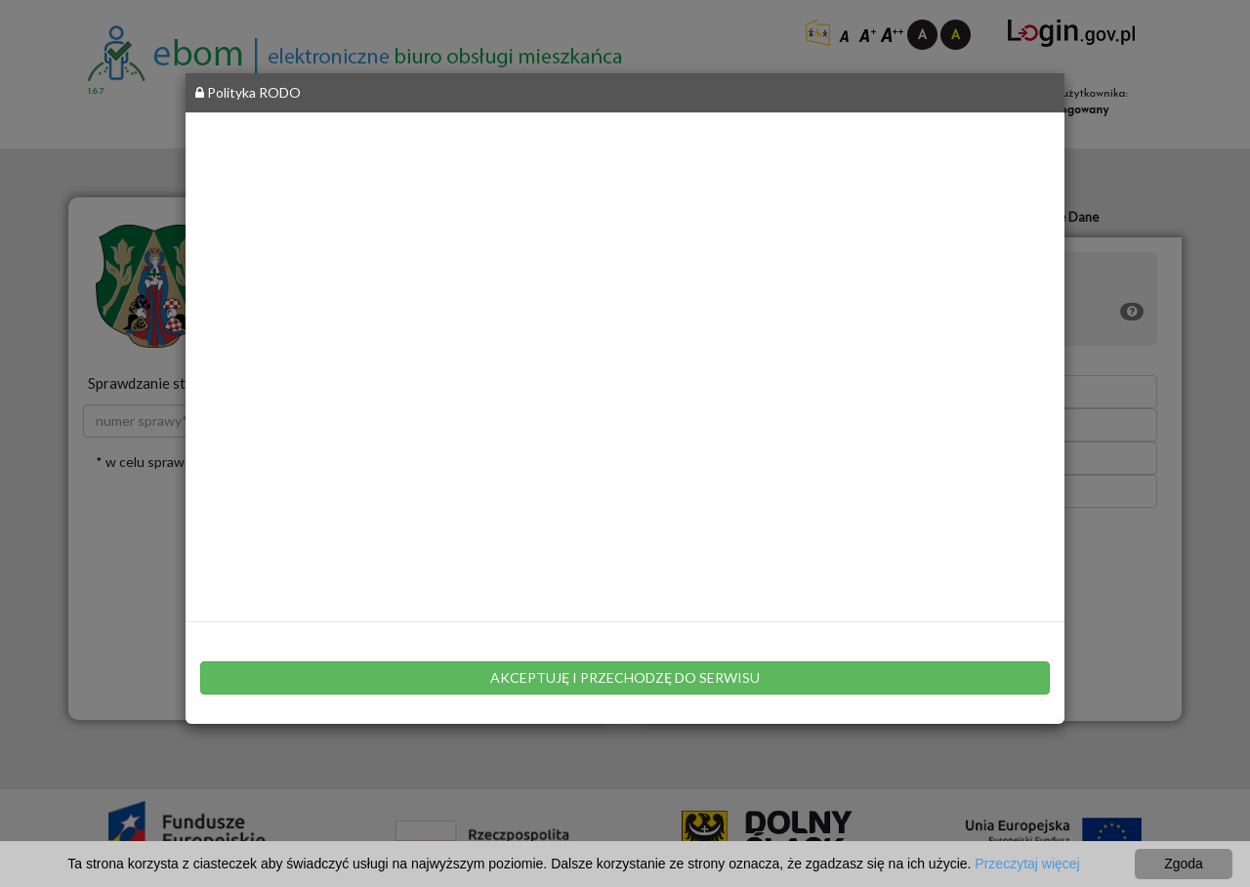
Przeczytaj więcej (1027, 863)
